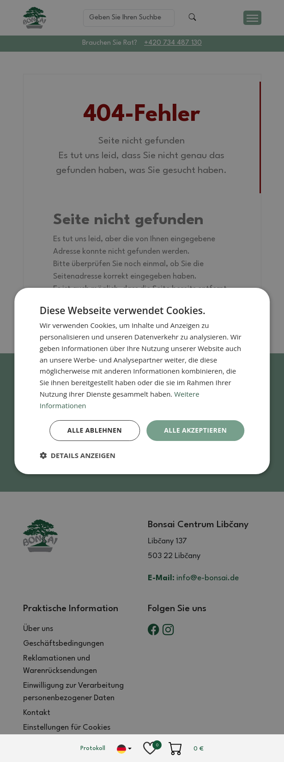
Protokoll (92, 748)
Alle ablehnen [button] (94, 430)
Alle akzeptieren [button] (195, 430)
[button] (77, 455)
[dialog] (142, 381)
